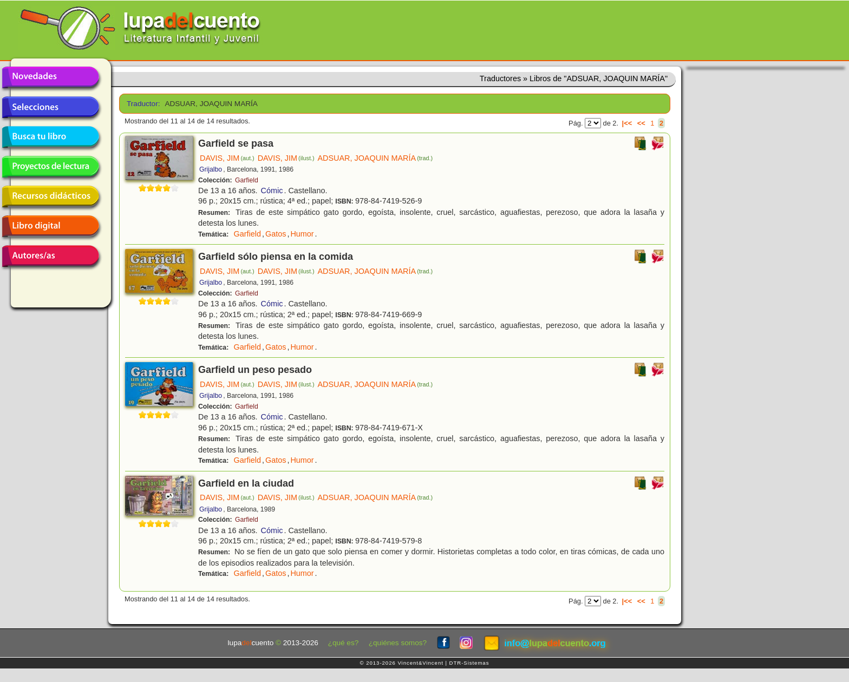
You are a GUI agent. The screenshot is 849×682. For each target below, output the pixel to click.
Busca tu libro (50, 137)
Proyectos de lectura (50, 167)
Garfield (246, 180)
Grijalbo (210, 169)
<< (641, 123)
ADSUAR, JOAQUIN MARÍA (375, 158)
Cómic (272, 190)
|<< (627, 123)
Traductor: (142, 104)
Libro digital (50, 226)
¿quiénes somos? (398, 643)
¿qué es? (343, 643)
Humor (302, 233)
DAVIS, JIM (227, 158)
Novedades (50, 77)
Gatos (275, 233)
